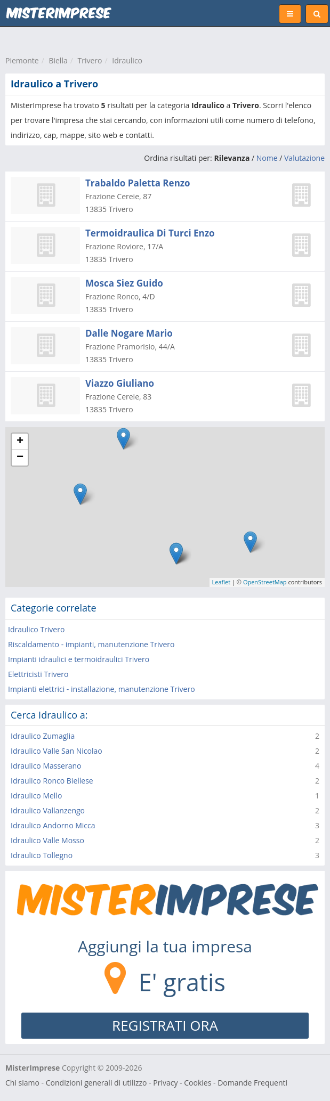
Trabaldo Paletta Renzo (137, 183)
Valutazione (304, 158)
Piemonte (22, 60)
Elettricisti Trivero (38, 674)
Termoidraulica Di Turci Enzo (150, 233)
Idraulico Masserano (46, 766)
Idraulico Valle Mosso (47, 840)
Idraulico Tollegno (42, 855)
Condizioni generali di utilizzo (96, 1083)
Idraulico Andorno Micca (53, 825)
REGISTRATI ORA (165, 1025)
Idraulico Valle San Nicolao (56, 751)
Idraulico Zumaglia (43, 736)
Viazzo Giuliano (119, 383)
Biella (58, 60)
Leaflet (221, 582)
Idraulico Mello (36, 795)
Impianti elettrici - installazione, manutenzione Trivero (101, 689)
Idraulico (127, 60)
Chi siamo (22, 1083)
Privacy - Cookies (182, 1083)
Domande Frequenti (252, 1083)
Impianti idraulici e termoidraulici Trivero (78, 659)
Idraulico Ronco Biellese (52, 781)
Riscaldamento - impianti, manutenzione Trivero (91, 644)
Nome (267, 158)
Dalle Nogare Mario (129, 333)
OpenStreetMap (265, 582)
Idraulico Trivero (36, 629)
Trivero (90, 60)
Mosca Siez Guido (124, 283)
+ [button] (20, 442)
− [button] (20, 458)
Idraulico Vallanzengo (48, 810)
